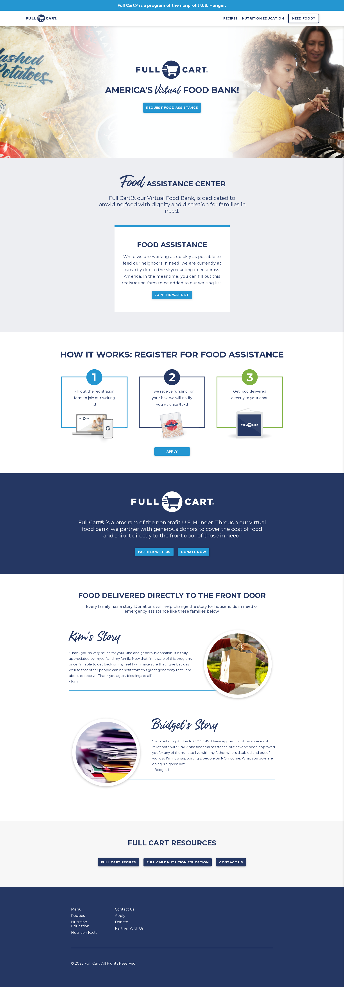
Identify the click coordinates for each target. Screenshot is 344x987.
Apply (172, 451)
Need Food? (303, 18)
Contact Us (231, 862)
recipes (230, 18)
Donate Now (193, 552)
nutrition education (263, 18)
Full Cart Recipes (118, 862)
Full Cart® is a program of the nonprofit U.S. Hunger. (172, 5)
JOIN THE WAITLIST (172, 295)
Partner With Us (154, 552)
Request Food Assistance (172, 108)
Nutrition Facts (84, 932)
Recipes (78, 916)
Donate (121, 922)
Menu (76, 909)
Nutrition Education (80, 924)
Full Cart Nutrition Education (178, 862)
